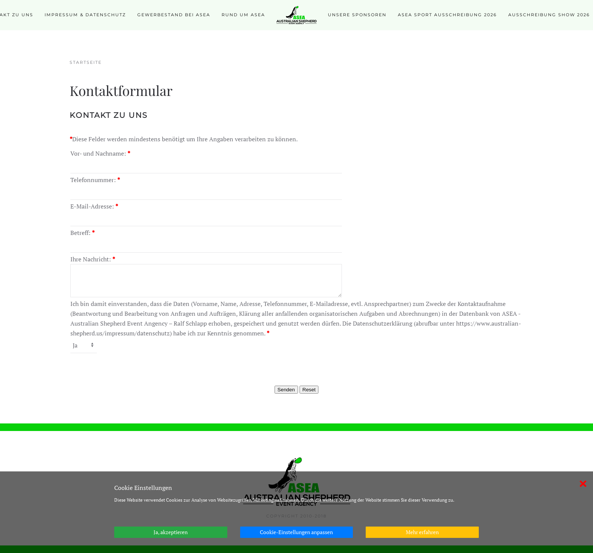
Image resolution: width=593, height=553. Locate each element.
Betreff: (82, 233)
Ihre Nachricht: (92, 259)
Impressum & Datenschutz (85, 14)
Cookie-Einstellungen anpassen (296, 532)
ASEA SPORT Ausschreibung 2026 (447, 14)
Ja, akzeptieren (171, 532)
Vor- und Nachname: (100, 153)
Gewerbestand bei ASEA (173, 14)
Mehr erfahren (422, 532)
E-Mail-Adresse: (94, 206)
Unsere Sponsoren (357, 14)
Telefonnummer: (95, 180)
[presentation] (296, 368)
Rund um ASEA (243, 14)
